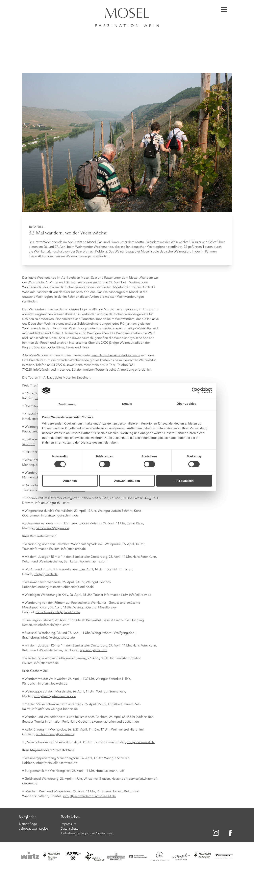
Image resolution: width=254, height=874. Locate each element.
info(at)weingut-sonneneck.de (55, 696)
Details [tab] (127, 403)
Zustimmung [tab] (68, 404)
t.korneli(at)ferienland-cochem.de (115, 721)
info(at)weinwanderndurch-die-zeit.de (89, 796)
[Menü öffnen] (224, 9)
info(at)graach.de (46, 574)
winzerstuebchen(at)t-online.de (72, 587)
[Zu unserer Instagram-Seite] (216, 833)
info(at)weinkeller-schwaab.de (56, 763)
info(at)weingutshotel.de (57, 637)
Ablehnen (70, 480)
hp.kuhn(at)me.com (93, 561)
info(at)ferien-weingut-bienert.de (55, 709)
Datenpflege (28, 824)
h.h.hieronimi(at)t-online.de (55, 734)
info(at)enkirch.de (73, 549)
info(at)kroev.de (140, 595)
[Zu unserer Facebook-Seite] (231, 833)
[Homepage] (127, 13)
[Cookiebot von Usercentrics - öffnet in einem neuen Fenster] (194, 390)
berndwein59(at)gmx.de (52, 528)
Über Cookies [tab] (186, 403)
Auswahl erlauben (127, 480)
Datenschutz (69, 828)
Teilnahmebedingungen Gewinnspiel (87, 833)
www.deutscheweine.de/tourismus (115, 355)
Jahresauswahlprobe (33, 828)
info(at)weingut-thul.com (52, 503)
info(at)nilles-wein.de (52, 683)
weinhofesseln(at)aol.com (51, 625)
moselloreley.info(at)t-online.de (58, 612)
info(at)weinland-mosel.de (51, 369)
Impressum (68, 824)
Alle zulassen (183, 480)
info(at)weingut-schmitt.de (59, 515)
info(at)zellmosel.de (141, 742)
